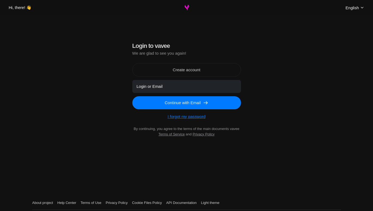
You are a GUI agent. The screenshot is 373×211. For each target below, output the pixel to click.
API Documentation (181, 203)
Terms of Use (90, 203)
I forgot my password (186, 116)
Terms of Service (171, 134)
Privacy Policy (204, 134)
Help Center (66, 203)
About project (42, 203)
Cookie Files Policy (147, 203)
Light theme (210, 203)
